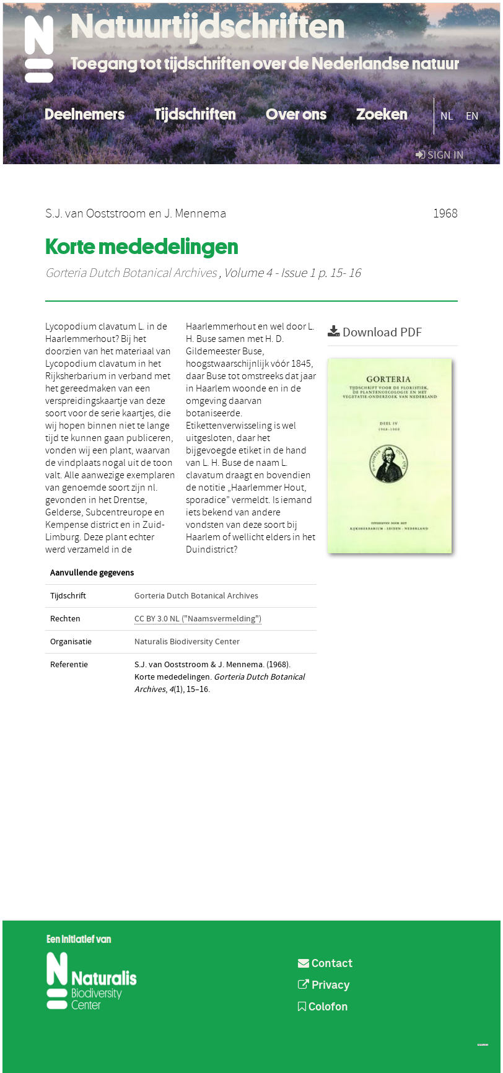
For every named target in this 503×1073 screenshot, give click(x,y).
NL (446, 116)
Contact (325, 964)
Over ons (296, 112)
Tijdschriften (195, 112)
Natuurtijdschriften (208, 26)
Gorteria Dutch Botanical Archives (130, 273)
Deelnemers (85, 112)
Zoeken (382, 112)
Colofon (323, 1007)
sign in (440, 155)
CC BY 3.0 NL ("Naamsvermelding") (197, 619)
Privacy (324, 985)
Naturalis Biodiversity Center (187, 642)
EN (472, 116)
